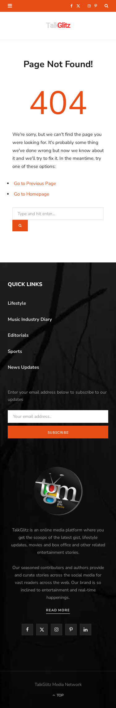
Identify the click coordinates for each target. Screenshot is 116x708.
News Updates (23, 367)
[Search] (106, 6)
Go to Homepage (31, 194)
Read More (58, 610)
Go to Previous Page (35, 183)
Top (58, 695)
